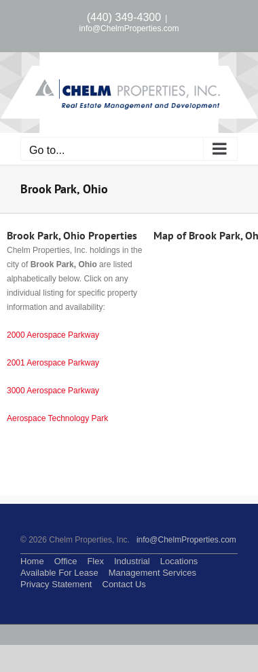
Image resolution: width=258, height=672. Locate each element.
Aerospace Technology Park (57, 418)
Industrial (132, 561)
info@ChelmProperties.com (129, 28)
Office (65, 561)
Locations (179, 561)
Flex (95, 561)
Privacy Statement (56, 584)
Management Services (152, 572)
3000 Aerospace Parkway (53, 390)
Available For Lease (59, 572)
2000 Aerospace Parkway (53, 335)
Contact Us (124, 584)
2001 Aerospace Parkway (53, 363)
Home (32, 561)
